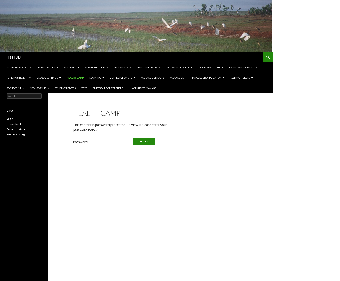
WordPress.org (16, 134)
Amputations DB (147, 67)
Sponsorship (38, 88)
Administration (95, 67)
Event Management (241, 67)
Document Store (210, 67)
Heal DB (14, 57)
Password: (102, 142)
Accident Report (17, 67)
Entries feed (14, 124)
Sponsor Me (14, 88)
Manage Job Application (206, 77)
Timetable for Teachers (108, 88)
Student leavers (65, 88)
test (84, 88)
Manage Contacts (152, 77)
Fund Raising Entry (19, 77)
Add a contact (46, 67)
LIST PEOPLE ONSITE (121, 77)
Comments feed (16, 129)
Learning (95, 77)
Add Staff (70, 67)
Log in (10, 118)
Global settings (47, 77)
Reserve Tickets (240, 77)
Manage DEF (177, 77)
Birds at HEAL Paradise (179, 67)
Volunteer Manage (144, 88)
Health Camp (75, 78)
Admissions (121, 67)
